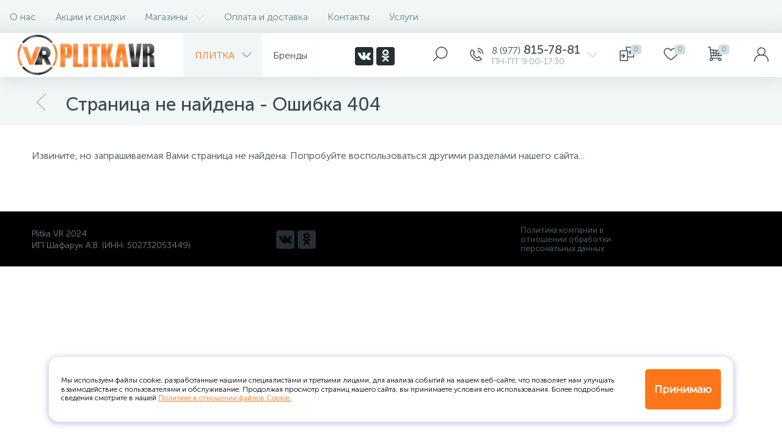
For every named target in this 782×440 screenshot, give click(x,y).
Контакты (348, 17)
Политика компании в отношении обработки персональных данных (566, 239)
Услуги (403, 17)
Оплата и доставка (266, 17)
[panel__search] (440, 55)
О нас (23, 17)
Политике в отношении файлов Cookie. (224, 398)
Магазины (175, 17)
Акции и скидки (90, 17)
